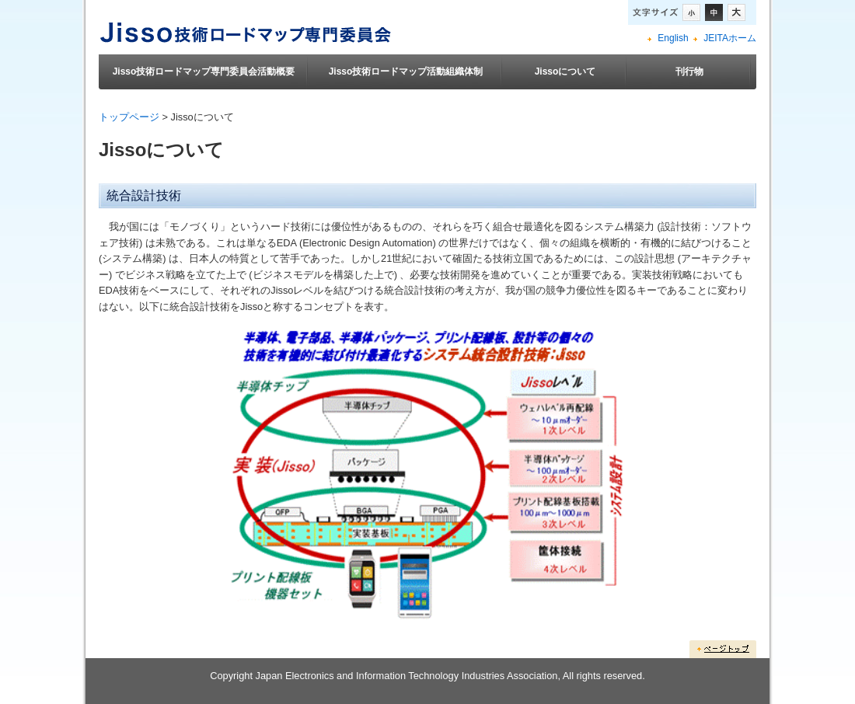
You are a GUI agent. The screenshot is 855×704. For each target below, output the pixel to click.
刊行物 (689, 71)
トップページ (129, 117)
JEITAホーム (729, 38)
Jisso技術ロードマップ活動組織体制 (406, 71)
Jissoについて (565, 71)
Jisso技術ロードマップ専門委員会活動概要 (204, 71)
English (673, 38)
